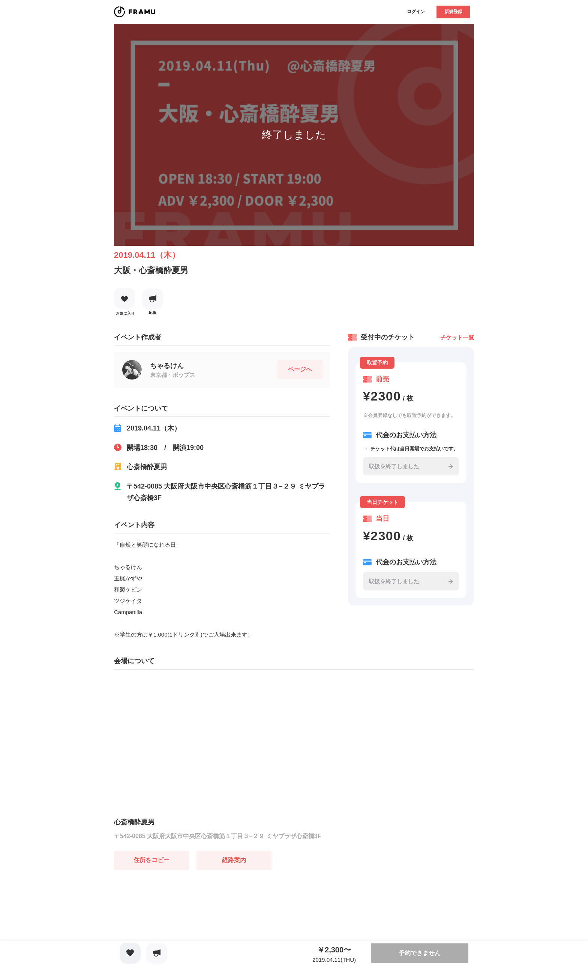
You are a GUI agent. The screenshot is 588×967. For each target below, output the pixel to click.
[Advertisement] (170, 917)
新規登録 (453, 11)
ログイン (416, 11)
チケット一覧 (457, 337)
